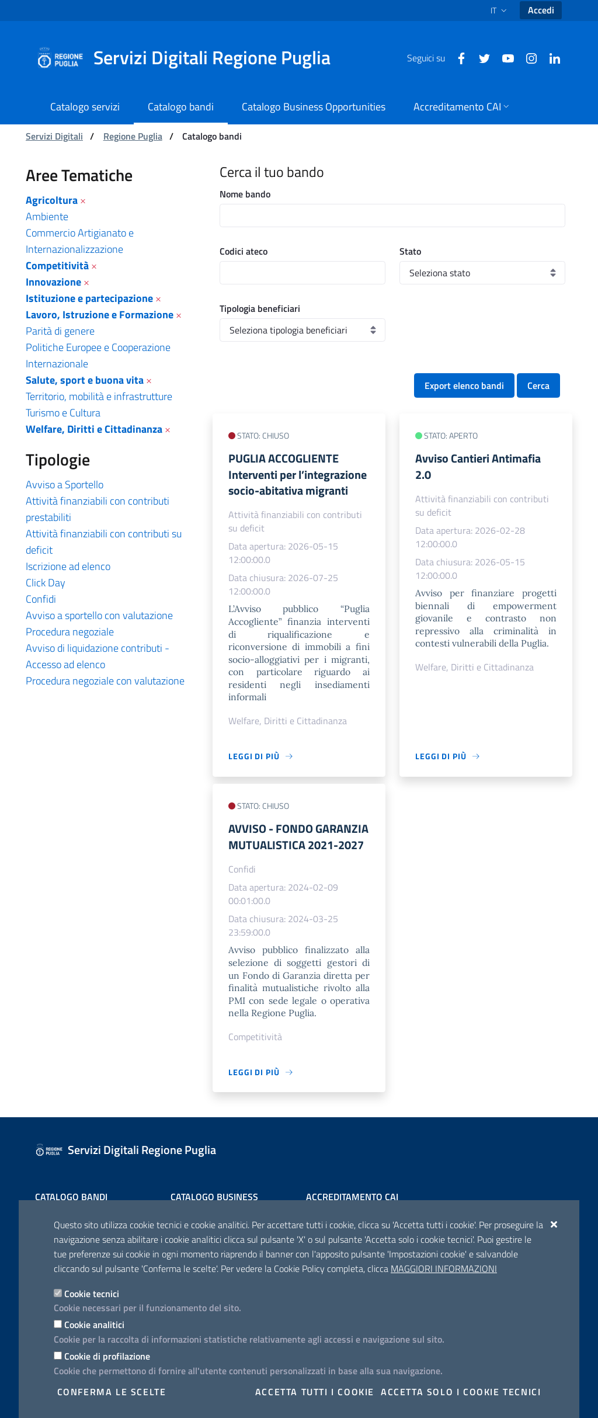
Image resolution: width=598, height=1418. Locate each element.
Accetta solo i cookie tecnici (461, 1392)
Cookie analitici (94, 1325)
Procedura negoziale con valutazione (105, 681)
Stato (410, 251)
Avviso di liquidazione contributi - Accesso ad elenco (97, 656)
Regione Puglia (132, 136)
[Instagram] (526, 57)
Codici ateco (243, 251)
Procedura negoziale (70, 632)
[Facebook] (456, 57)
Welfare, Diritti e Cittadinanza (94, 429)
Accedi (541, 10)
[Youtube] (503, 57)
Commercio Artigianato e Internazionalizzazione (80, 241)
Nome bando (245, 194)
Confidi (41, 599)
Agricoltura (52, 200)
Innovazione (53, 282)
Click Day (45, 582)
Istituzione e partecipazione (89, 298)
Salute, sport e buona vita (85, 380)
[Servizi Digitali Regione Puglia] (190, 58)
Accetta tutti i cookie (314, 1392)
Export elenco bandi (464, 385)
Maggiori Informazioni (444, 1268)
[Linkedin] (550, 57)
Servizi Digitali (54, 136)
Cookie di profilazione (107, 1356)
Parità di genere (60, 331)
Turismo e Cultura (63, 412)
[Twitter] (480, 57)
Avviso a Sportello (64, 484)
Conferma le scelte (111, 1392)
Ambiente (47, 216)
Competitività (57, 265)
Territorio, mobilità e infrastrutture (99, 396)
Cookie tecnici (91, 1294)
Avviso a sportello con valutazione (99, 615)
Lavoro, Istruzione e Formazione (99, 314)
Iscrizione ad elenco (68, 566)
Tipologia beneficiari (260, 308)
